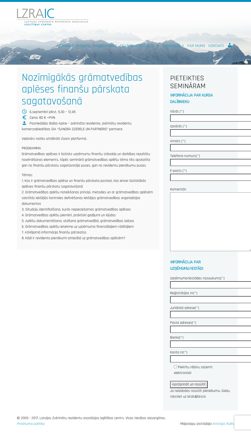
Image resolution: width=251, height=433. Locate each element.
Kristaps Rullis (223, 423)
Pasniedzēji (173, 46)
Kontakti (216, 46)
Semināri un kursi (74, 46)
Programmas (105, 46)
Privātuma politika (31, 423)
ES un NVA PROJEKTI (137, 46)
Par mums (196, 46)
